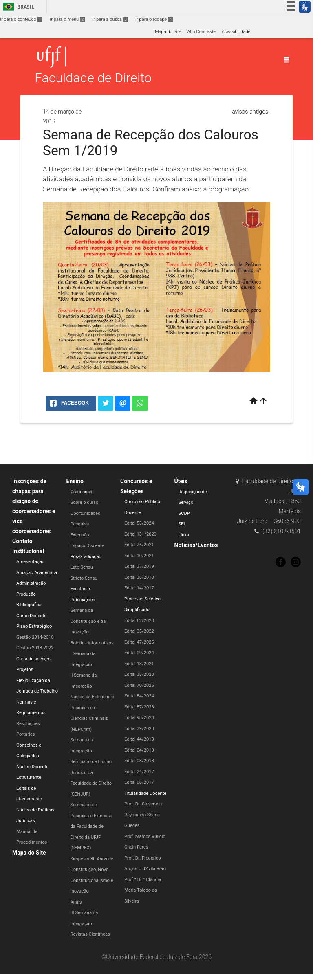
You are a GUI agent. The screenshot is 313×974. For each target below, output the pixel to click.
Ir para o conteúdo (21, 19)
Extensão (80, 535)
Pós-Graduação (86, 556)
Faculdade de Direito (93, 78)
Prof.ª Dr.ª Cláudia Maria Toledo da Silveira (142, 890)
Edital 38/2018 (139, 577)
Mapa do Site (168, 31)
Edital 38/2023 (139, 674)
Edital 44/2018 (139, 739)
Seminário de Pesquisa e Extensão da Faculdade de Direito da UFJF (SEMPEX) (91, 826)
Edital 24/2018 (139, 750)
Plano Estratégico (34, 626)
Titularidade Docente (145, 793)
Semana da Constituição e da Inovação (88, 621)
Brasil (17, 6)
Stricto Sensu (84, 578)
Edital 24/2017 (139, 771)
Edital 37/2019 (139, 566)
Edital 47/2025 (139, 642)
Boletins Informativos (92, 643)
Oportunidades (86, 513)
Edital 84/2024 (139, 696)
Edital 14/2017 (139, 588)
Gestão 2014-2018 (35, 637)
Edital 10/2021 (139, 555)
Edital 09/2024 (139, 652)
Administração (31, 583)
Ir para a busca (110, 19)
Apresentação (30, 561)
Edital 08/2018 (139, 760)
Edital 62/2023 (139, 620)
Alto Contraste (201, 31)
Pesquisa (80, 524)
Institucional (28, 551)
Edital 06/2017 (139, 782)
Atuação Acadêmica (36, 572)
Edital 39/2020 (139, 728)
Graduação (82, 492)
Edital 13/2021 (139, 663)
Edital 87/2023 (139, 707)
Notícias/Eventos (196, 545)
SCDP (184, 513)
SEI (182, 524)
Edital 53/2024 (139, 523)
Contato (22, 541)
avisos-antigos (250, 111)
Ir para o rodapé (154, 19)
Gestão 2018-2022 (35, 648)
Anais (76, 902)
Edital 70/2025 (139, 685)
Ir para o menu (67, 19)
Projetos (24, 669)
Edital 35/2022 (139, 631)
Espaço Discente (87, 545)
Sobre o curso (85, 502)
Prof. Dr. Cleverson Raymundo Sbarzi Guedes (143, 814)
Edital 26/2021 (139, 544)
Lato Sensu (82, 567)
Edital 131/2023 (140, 534)
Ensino (75, 481)
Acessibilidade (236, 31)
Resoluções (28, 723)
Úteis (180, 481)
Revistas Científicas (90, 934)
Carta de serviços (34, 659)
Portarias (25, 734)
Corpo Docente (31, 615)
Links (184, 535)
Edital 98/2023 (139, 717)
